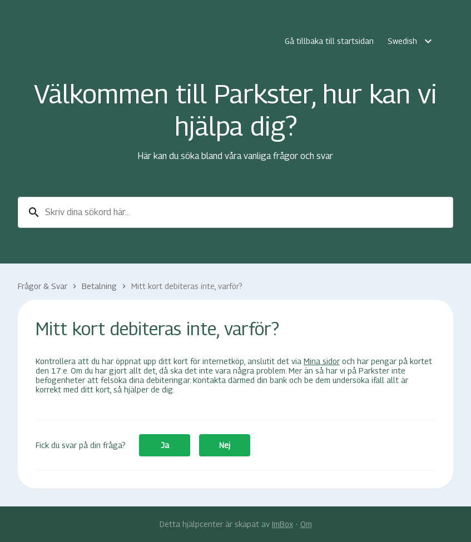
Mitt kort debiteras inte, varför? (186, 286)
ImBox (282, 524)
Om (306, 524)
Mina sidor (322, 361)
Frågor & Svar (42, 286)
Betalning (99, 286)
